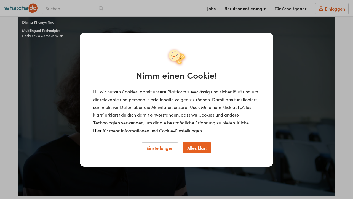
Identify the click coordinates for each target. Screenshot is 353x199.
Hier (97, 130)
